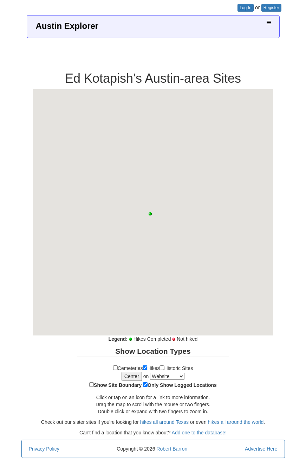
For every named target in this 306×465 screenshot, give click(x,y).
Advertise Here (261, 449)
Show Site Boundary (118, 385)
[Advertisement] (153, 52)
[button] (150, 213)
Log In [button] (245, 7)
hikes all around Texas (164, 422)
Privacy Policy (44, 449)
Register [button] (271, 7)
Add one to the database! (199, 432)
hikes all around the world (236, 422)
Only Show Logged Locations (182, 385)
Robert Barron (171, 449)
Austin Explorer (67, 26)
